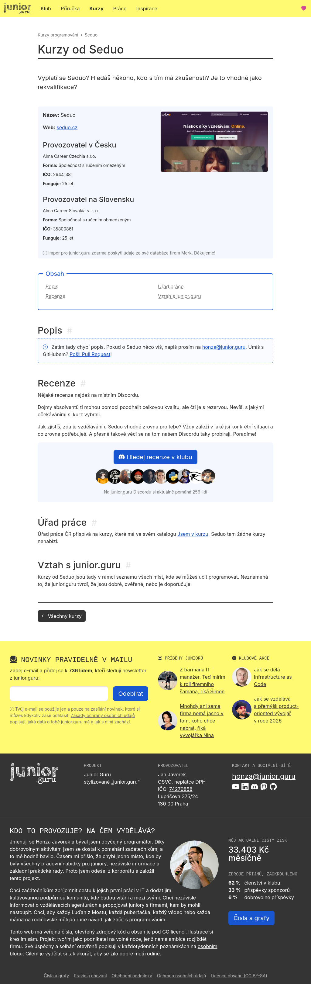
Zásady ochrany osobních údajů (103, 715)
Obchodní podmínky (132, 975)
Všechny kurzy (62, 616)
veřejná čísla (57, 932)
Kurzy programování (58, 34)
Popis (52, 286)
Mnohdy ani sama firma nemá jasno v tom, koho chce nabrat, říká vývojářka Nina (202, 720)
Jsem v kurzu (192, 534)
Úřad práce (170, 286)
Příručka (70, 8)
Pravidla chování (90, 975)
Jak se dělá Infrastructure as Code (273, 677)
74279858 (180, 789)
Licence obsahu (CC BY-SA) (239, 975)
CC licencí (174, 932)
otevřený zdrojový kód (100, 932)
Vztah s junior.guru (179, 296)
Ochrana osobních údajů (181, 975)
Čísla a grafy (251, 918)
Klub (46, 8)
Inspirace (146, 8)
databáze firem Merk (171, 252)
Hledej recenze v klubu (155, 457)
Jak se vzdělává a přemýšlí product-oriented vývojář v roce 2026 (276, 710)
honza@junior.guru (223, 347)
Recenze (55, 296)
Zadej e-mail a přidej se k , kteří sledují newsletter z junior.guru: (78, 674)
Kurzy (97, 8)
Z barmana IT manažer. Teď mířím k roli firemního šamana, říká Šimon (202, 681)
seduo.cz (66, 127)
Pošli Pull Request (90, 354)
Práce (120, 8)
